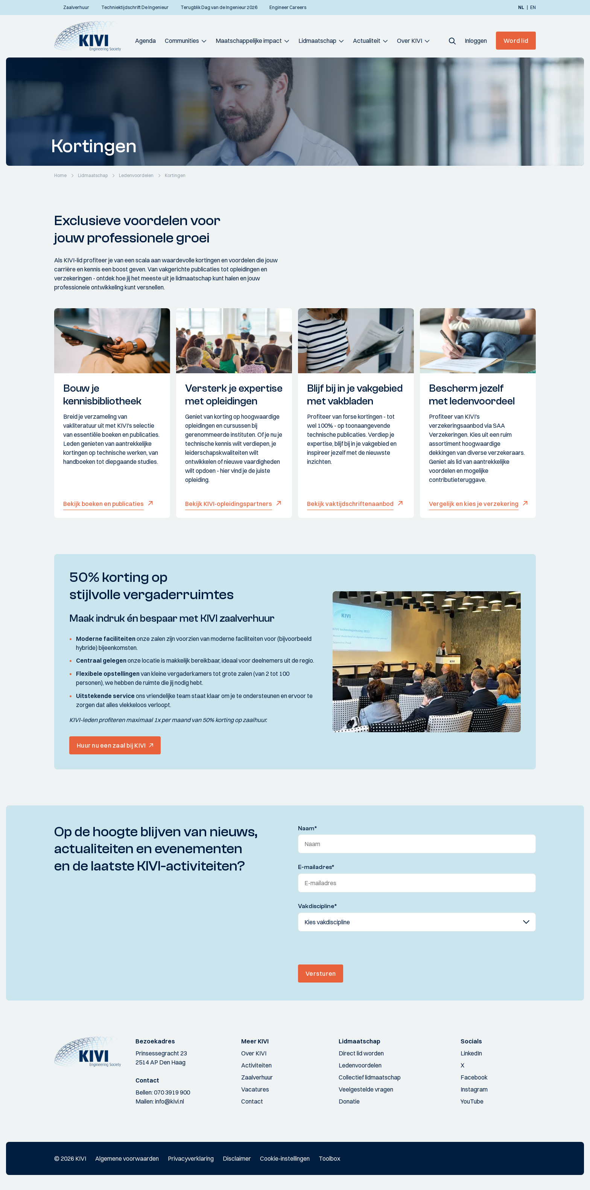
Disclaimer (237, 1158)
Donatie (349, 1101)
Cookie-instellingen (285, 1158)
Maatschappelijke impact (249, 40)
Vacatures (255, 1089)
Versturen (321, 973)
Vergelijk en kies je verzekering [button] (474, 503)
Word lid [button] (515, 40)
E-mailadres (316, 867)
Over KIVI (409, 40)
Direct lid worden (361, 1053)
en (533, 7)
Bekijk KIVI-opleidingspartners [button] (228, 503)
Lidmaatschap (317, 40)
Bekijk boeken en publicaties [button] (103, 503)
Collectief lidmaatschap (370, 1077)
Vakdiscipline (317, 906)
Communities (182, 40)
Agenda (145, 40)
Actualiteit (366, 40)
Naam (307, 828)
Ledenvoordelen (360, 1065)
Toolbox (329, 1158)
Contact (252, 1101)
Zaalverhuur (257, 1077)
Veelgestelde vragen (366, 1089)
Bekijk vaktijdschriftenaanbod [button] (350, 503)
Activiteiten (256, 1065)
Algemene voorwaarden (127, 1158)
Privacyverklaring (191, 1158)
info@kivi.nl (169, 1101)
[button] (452, 40)
